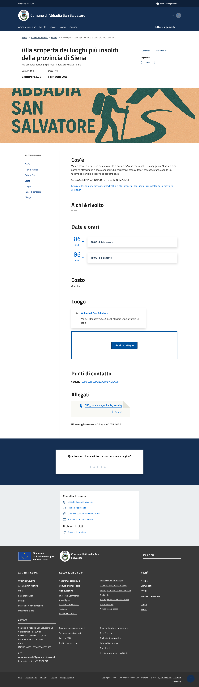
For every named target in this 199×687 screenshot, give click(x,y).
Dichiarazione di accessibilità (113, 653)
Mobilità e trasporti (68, 613)
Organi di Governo (26, 580)
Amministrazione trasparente (114, 628)
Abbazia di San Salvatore (94, 313)
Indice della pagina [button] (33, 155)
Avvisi (144, 590)
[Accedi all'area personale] (167, 3)
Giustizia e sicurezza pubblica (113, 585)
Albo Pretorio (106, 633)
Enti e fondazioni (26, 595)
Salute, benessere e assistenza (114, 599)
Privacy (43, 677)
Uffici (20, 590)
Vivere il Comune (39, 37)
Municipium (165, 677)
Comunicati (146, 585)
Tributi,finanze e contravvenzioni (115, 590)
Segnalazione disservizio (70, 633)
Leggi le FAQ (65, 638)
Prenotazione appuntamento (72, 628)
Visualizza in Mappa (124, 345)
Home (24, 37)
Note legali (105, 648)
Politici (21, 600)
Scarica (116, 412)
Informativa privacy (109, 643)
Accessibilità (31, 677)
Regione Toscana (26, 3)
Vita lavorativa (66, 590)
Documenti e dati (26, 610)
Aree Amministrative (28, 585)
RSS (20, 677)
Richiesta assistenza (68, 643)
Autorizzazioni (106, 604)
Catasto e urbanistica (69, 604)
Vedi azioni (161, 50)
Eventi (54, 37)
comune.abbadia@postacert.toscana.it (37, 657)
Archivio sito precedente (111, 638)
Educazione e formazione (111, 580)
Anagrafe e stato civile (69, 580)
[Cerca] (177, 15)
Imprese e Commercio (69, 595)
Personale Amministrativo (30, 605)
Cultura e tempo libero (69, 585)
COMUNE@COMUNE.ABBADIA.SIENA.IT (100, 381)
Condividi (147, 50)
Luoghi (144, 604)
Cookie (54, 677)
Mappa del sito (67, 677)
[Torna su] (191, 679)
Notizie (144, 580)
